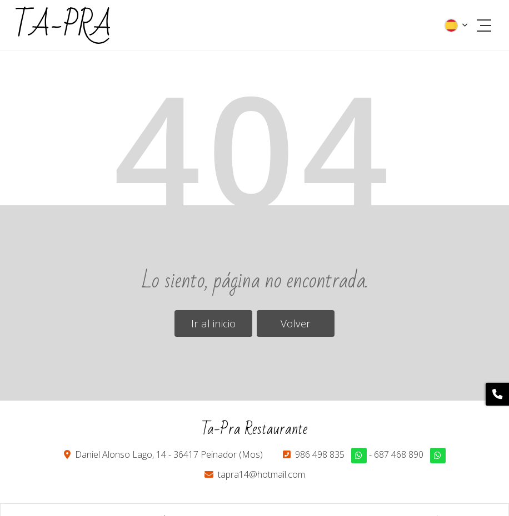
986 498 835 (320, 454)
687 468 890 (398, 454)
